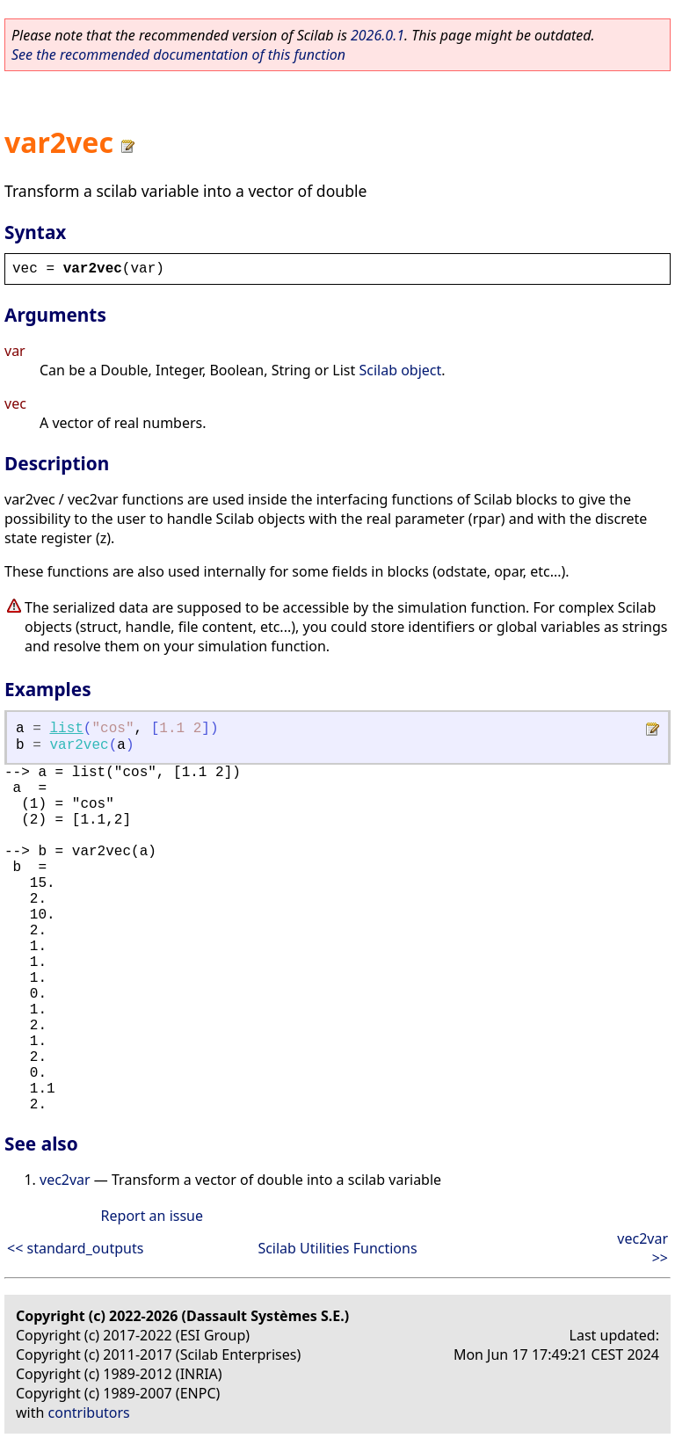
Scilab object (400, 370)
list (66, 729)
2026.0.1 (377, 35)
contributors (89, 1412)
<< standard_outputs (75, 1248)
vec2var (65, 1179)
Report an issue (152, 1215)
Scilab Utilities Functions (337, 1248)
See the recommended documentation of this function (178, 54)
